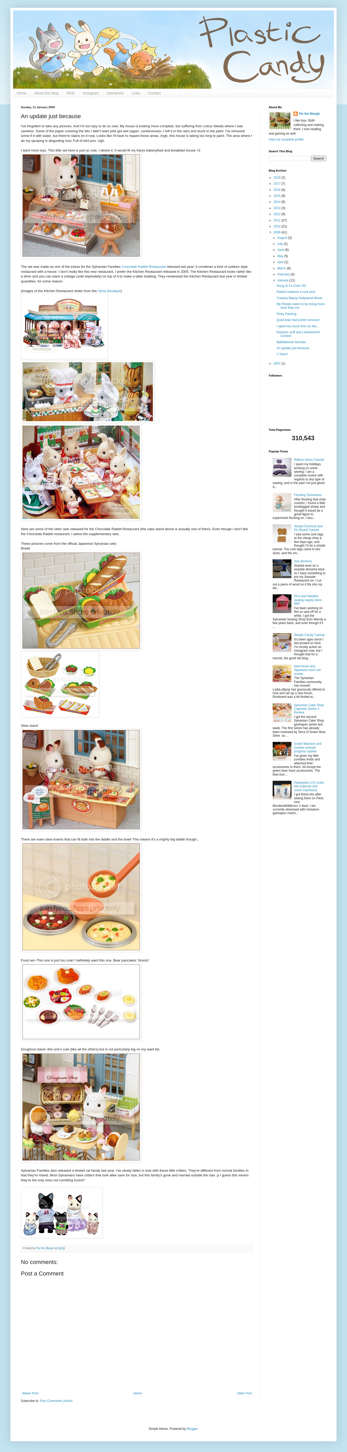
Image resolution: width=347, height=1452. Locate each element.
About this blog (46, 93)
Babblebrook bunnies (291, 342)
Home (21, 93)
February (284, 274)
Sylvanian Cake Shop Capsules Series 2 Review (309, 709)
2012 (278, 214)
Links (136, 93)
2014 (278, 202)
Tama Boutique (109, 291)
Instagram (91, 93)
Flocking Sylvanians (308, 495)
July (280, 244)
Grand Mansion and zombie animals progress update (307, 747)
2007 (278, 363)
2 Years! (282, 354)
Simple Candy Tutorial (309, 635)
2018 (278, 177)
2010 (278, 226)
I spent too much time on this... (298, 326)
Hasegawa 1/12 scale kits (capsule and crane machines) (309, 786)
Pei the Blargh (309, 114)
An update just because (293, 348)
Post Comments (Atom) (56, 1401)
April (280, 262)
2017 (278, 183)
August (282, 238)
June (281, 250)
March (282, 268)
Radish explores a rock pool (296, 292)
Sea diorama (303, 561)
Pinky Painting (286, 314)
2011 (278, 220)
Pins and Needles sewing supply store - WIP (309, 600)
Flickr (70, 93)
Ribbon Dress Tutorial (309, 460)
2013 (278, 208)
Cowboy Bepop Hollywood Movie (299, 298)
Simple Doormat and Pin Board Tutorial (308, 528)
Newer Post (30, 1393)
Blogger (192, 1429)
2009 (278, 232)
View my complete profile (286, 139)
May (280, 256)
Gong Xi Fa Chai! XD (291, 286)
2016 (278, 190)
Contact (154, 93)
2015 (278, 196)
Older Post (244, 1393)
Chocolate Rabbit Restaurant (144, 267)
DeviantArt (115, 93)
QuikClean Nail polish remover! (298, 320)
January (283, 280)
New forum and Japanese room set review (307, 670)
